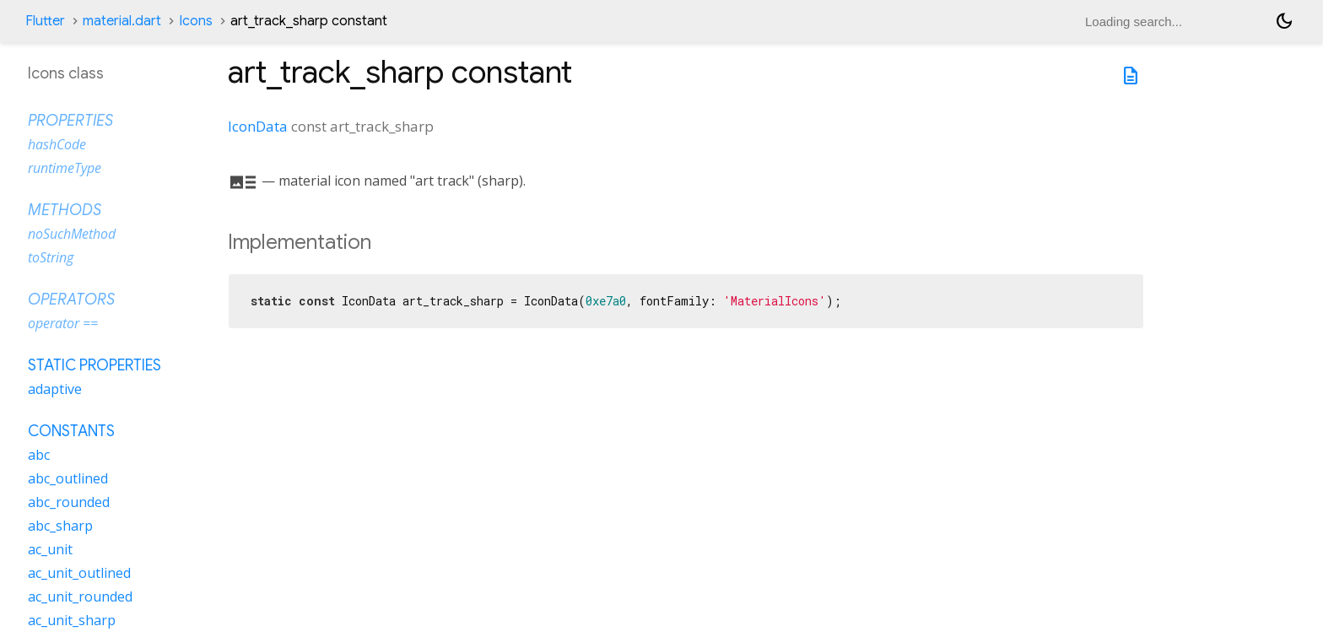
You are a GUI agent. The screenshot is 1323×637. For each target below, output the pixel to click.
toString (50, 257)
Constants (71, 431)
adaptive (55, 389)
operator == (63, 323)
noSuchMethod (72, 233)
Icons (196, 21)
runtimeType (64, 168)
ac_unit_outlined (79, 573)
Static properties (94, 365)
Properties (70, 120)
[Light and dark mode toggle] (1284, 21)
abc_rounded (69, 502)
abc (39, 454)
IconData (258, 126)
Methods (64, 210)
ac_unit (50, 549)
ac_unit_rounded (80, 596)
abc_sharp (60, 525)
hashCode (57, 144)
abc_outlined (68, 478)
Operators (71, 299)
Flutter (45, 21)
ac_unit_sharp (72, 620)
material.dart (122, 21)
